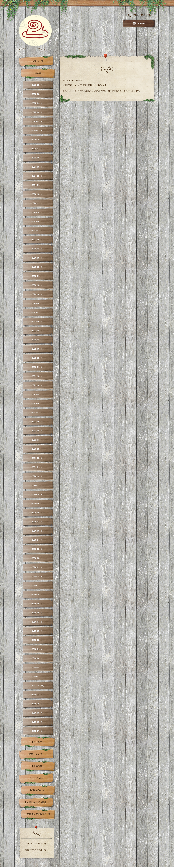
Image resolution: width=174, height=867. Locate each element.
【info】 (37, 73)
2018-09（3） (38, 713)
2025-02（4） (38, 121)
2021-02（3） (38, 458)
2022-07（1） (38, 312)
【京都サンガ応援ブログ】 (37, 814)
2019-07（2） (38, 622)
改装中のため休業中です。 (37, 850)
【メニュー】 (37, 741)
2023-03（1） (38, 258)
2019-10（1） (38, 594)
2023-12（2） (38, 194)
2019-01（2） (38, 676)
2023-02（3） (38, 267)
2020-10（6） (38, 494)
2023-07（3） (38, 230)
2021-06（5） (38, 421)
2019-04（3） (38, 649)
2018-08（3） (38, 722)
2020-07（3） (38, 522)
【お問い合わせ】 (38, 790)
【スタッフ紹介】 (36, 778)
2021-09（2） (38, 394)
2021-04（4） (38, 440)
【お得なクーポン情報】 (36, 802)
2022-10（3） (38, 294)
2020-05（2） (38, 531)
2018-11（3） (38, 694)
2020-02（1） (38, 558)
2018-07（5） (38, 731)
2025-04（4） (38, 103)
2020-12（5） (38, 476)
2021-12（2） (38, 376)
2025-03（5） (38, 112)
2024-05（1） (38, 167)
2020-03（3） (38, 549)
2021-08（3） (38, 403)
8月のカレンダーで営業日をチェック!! (85, 84)
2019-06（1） (38, 631)
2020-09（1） (38, 503)
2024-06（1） (38, 158)
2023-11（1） (38, 203)
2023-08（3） (38, 221)
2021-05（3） (38, 431)
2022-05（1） (38, 330)
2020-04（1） (38, 540)
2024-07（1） (38, 148)
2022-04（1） (38, 340)
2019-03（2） (38, 658)
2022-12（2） (38, 285)
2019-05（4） (38, 640)
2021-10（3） (38, 385)
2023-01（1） (38, 276)
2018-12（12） (38, 685)
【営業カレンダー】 (36, 754)
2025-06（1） (38, 94)
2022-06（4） (38, 321)
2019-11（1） (38, 585)
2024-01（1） (38, 185)
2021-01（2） (38, 467)
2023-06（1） (38, 239)
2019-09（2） (38, 603)
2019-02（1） (38, 667)
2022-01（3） (38, 367)
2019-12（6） (38, 576)
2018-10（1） (38, 704)
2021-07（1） (38, 412)
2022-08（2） (38, 303)
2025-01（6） (38, 130)
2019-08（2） (38, 613)
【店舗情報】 (37, 765)
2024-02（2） (38, 176)
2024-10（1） (38, 139)
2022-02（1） (38, 358)
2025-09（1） (38, 85)
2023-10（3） (38, 212)
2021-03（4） (38, 449)
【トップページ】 (36, 61)
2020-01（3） (38, 567)
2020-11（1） (38, 485)
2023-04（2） (38, 249)
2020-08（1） (38, 512)
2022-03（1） (38, 349)
